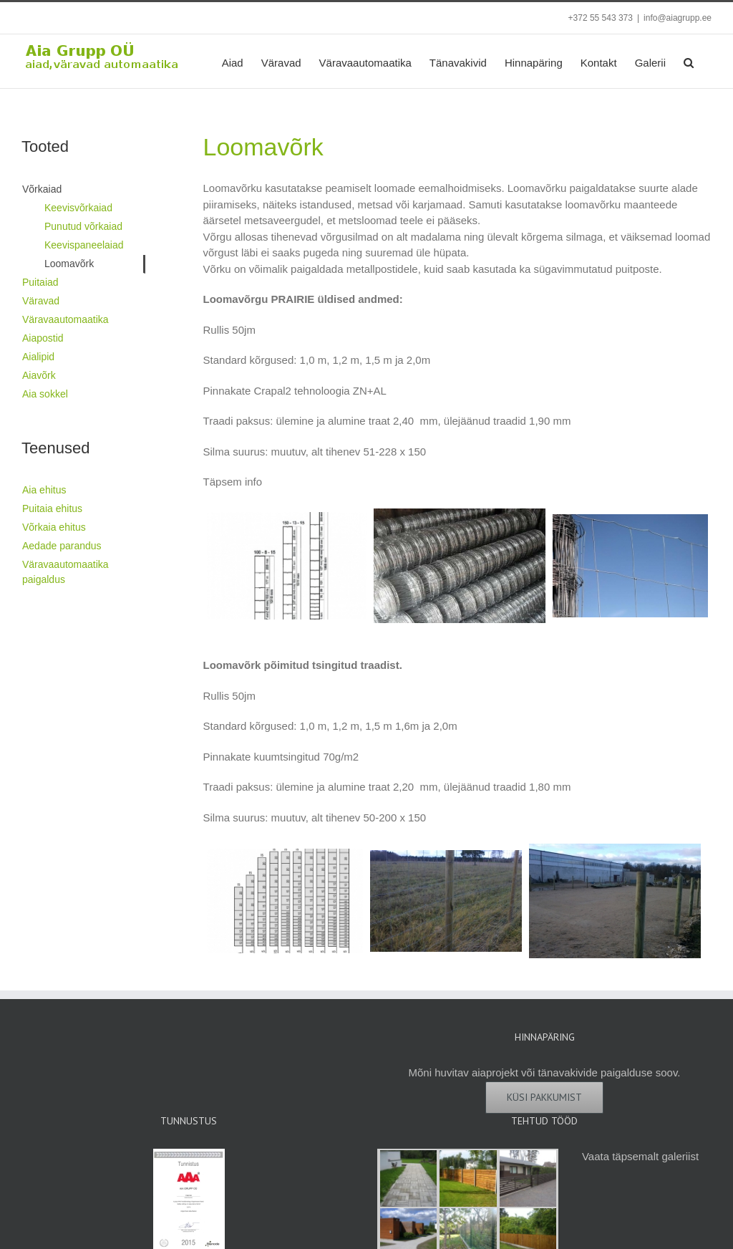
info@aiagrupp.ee (678, 18)
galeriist (680, 1156)
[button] (689, 61)
